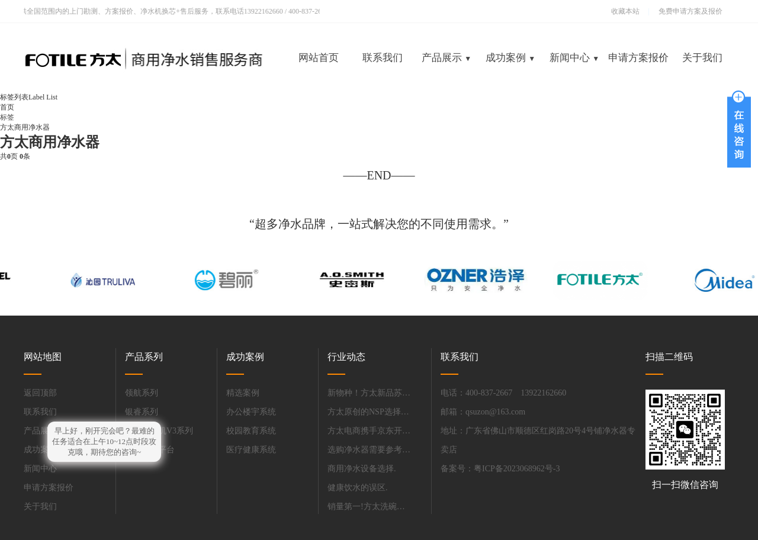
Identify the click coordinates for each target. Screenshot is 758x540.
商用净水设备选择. (361, 468)
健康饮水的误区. (357, 487)
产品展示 (446, 57)
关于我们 (702, 57)
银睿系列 (141, 411)
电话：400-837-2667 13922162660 (503, 392)
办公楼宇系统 (251, 411)
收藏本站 (625, 11)
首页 (7, 107)
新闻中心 (574, 57)
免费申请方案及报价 (686, 11)
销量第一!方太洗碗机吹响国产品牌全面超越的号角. (368, 506)
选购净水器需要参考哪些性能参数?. (368, 449)
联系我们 (382, 57)
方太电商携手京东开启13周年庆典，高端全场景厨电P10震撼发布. (368, 430)
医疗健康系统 (251, 449)
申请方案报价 (638, 57)
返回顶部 (40, 392)
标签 (7, 117)
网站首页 (318, 57)
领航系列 (141, 392)
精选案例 (242, 392)
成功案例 (510, 57)
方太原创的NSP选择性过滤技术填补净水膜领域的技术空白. (368, 411)
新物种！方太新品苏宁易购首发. (368, 392)
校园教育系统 (251, 430)
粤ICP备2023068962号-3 (517, 468)
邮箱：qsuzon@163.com (483, 411)
